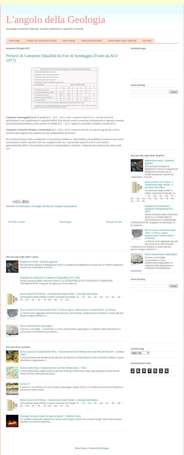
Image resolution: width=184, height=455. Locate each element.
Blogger (105, 448)
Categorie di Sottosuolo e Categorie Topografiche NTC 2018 (50, 277)
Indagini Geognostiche (66, 206)
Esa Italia (147, 41)
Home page (14, 41)
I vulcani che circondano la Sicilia (41, 41)
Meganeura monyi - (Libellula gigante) (39, 261)
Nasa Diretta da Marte (92, 41)
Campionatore (23, 206)
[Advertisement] (68, 240)
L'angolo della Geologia (55, 19)
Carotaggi (36, 206)
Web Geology (69, 41)
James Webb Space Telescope (122, 41)
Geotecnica (47, 206)
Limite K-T (25, 384)
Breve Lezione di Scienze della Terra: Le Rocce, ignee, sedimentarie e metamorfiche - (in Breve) (68, 309)
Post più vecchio (114, 222)
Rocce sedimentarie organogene (36, 326)
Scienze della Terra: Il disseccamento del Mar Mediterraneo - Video (53, 368)
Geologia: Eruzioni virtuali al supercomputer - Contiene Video (50, 416)
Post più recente (17, 222)
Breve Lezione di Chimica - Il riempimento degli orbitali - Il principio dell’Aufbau (59, 294)
